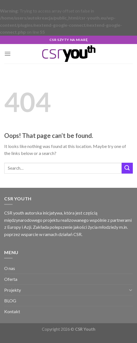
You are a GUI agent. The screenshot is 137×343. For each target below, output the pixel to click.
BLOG (10, 300)
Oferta (10, 279)
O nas (9, 268)
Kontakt (12, 311)
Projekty (12, 290)
